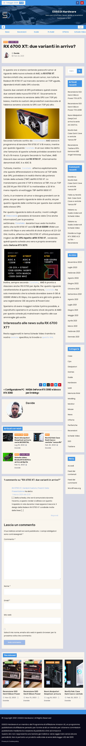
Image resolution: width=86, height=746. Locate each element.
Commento (9, 539)
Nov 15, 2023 (31, 697)
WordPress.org (74, 488)
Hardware (72, 382)
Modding (71, 398)
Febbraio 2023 (74, 273)
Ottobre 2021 (73, 288)
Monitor (71, 404)
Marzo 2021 (72, 326)
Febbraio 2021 (74, 331)
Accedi (71, 466)
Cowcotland (39, 140)
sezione (15, 337)
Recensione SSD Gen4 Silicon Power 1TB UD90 (75, 106)
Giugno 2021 (73, 310)
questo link (47, 337)
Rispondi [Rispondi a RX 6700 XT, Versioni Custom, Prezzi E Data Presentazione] (54, 515)
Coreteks (29, 148)
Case (70, 356)
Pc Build (51, 32)
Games (71, 372)
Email (7, 600)
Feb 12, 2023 (20, 465)
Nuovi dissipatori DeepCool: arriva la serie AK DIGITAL (23, 440)
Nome (7, 586)
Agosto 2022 (73, 278)
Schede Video (13, 42)
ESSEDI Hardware (64, 11)
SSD (69, 441)
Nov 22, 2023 (10, 697)
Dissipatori (19, 435)
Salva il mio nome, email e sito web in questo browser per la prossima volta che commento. (30, 634)
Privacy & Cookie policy (10, 741)
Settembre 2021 (75, 294)
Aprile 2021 (72, 320)
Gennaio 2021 (73, 336)
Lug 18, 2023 (20, 445)
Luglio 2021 (72, 304)
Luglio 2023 (72, 267)
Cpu (69, 361)
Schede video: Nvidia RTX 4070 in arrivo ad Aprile (23, 460)
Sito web (7, 615)
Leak (70, 388)
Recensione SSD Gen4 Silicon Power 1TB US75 (75, 95)
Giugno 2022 (73, 283)
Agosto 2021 (73, 299)
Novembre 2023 (75, 262)
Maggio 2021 (73, 315)
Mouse (70, 409)
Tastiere (71, 446)
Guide (36, 32)
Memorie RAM (74, 393)
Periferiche (72, 425)
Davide (16, 53)
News (7, 32)
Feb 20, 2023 (50, 445)
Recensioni (21, 32)
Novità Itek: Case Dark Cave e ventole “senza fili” (53, 440)
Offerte (65, 32)
